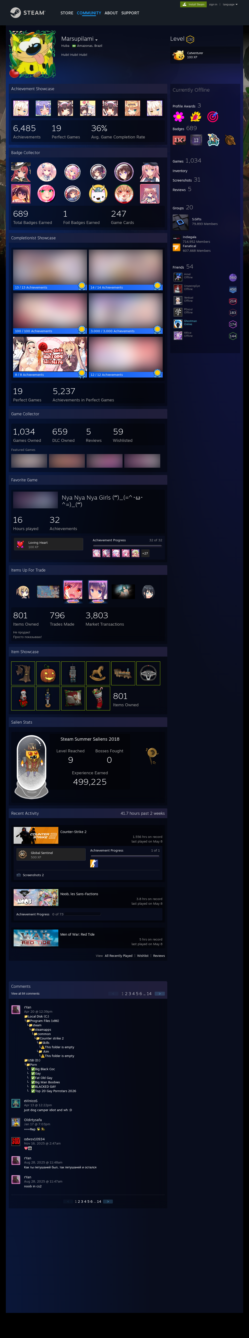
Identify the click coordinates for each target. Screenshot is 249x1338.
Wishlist (143, 956)
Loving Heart (38, 542)
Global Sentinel (42, 853)
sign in (213, 4)
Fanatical (189, 246)
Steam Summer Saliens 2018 (90, 739)
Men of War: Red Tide (77, 934)
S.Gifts (196, 219)
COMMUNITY (89, 12)
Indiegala (189, 237)
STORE (67, 12)
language (228, 4)
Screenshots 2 (33, 875)
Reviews (159, 956)
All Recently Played (119, 956)
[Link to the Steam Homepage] (31, 17)
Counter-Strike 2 (73, 832)
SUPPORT (130, 12)
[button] (205, 38)
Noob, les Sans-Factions (79, 894)
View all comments (25, 993)
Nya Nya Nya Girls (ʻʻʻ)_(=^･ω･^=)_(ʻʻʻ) (102, 501)
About (111, 12)
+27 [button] (145, 553)
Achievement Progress (109, 540)
